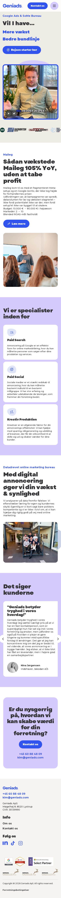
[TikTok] (12, 843)
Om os (7, 823)
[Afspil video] (8, 113)
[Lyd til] (14, 113)
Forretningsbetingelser (16, 890)
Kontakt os (10, 828)
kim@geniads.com (30, 757)
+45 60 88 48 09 (30, 754)
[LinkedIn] (5, 843)
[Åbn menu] (54, 6)
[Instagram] (20, 843)
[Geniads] (13, 5)
